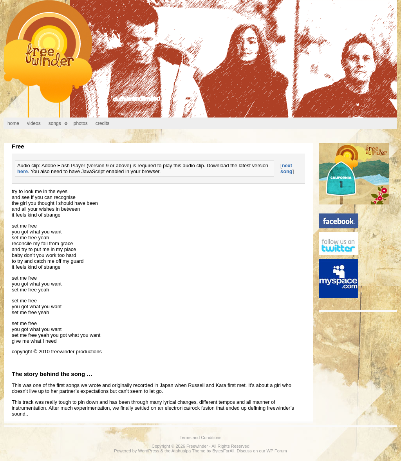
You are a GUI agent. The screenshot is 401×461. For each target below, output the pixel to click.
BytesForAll (223, 450)
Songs (55, 123)
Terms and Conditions (200, 437)
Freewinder (197, 446)
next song (286, 168)
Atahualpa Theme (189, 450)
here (22, 171)
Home (13, 123)
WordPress (148, 450)
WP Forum (276, 450)
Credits (102, 123)
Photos (81, 123)
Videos (34, 123)
